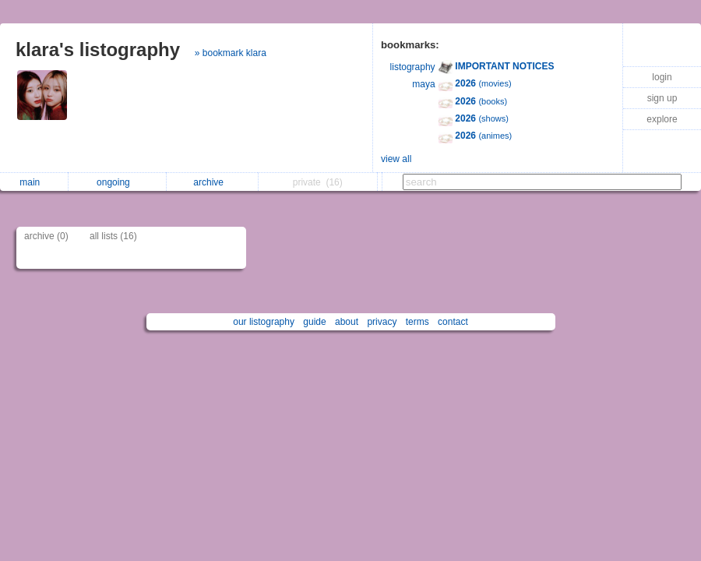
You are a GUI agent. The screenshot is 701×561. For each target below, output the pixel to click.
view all (396, 158)
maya (423, 84)
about (346, 321)
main (33, 182)
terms (417, 321)
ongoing (117, 182)
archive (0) (46, 236)
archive (212, 182)
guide (314, 321)
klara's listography (98, 49)
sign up (662, 98)
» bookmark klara (230, 53)
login (661, 77)
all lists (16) (113, 236)
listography (412, 67)
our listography (263, 321)
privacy (381, 321)
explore (661, 119)
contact (453, 321)
